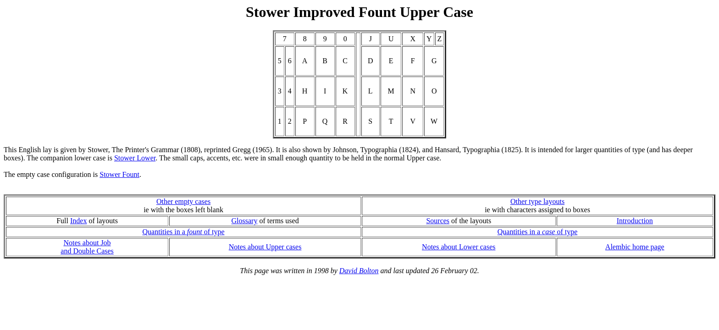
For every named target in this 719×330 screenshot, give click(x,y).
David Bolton (359, 271)
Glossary (245, 221)
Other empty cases (183, 201)
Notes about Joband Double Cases (87, 247)
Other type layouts (537, 201)
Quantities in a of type (183, 232)
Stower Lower (134, 158)
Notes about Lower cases (458, 247)
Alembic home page (634, 247)
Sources (437, 221)
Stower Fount (119, 174)
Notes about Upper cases (265, 247)
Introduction (635, 221)
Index (78, 221)
